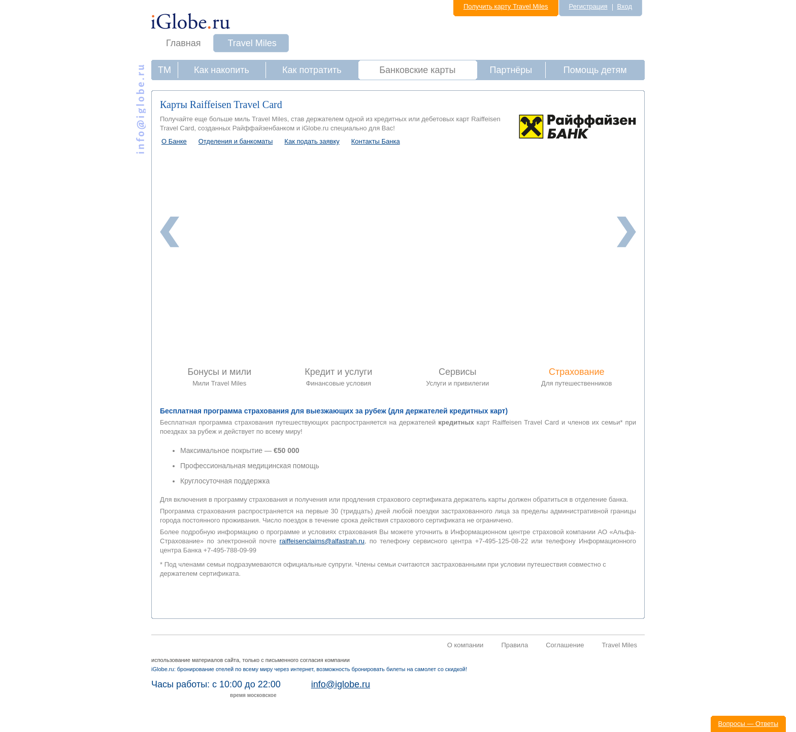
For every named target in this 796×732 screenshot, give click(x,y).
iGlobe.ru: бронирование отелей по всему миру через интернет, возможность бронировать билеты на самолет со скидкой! (309, 669)
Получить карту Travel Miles (505, 6)
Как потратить (312, 70)
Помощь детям (595, 70)
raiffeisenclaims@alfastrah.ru (321, 541)
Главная (183, 43)
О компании (465, 645)
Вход (624, 6)
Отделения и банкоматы (235, 141)
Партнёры (511, 70)
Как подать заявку (311, 141)
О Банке (174, 141)
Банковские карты (417, 70)
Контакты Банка (375, 141)
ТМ (164, 70)
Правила (514, 645)
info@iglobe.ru (340, 684)
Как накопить (221, 70)
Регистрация (588, 6)
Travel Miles (252, 43)
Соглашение (565, 645)
